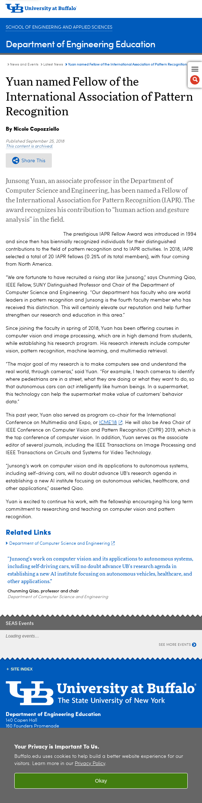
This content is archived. (29, 146)
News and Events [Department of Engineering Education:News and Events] (24, 64)
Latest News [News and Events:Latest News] (53, 64)
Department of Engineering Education (80, 43)
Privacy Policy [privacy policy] (90, 763)
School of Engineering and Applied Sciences (59, 27)
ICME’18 (110, 422)
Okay (101, 781)
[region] (101, 765)
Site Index (22, 669)
